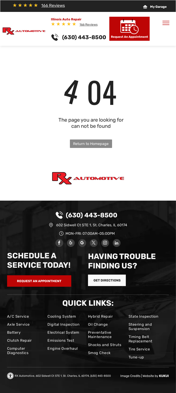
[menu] (166, 23)
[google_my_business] (82, 243)
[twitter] (94, 243)
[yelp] (71, 243)
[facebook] (59, 243)
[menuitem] (25, 316)
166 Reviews (53, 5)
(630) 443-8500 (91, 215)
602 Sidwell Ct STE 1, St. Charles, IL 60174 (91, 225)
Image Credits (130, 376)
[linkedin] (117, 243)
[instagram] (105, 243)
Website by (150, 376)
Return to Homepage (91, 144)
